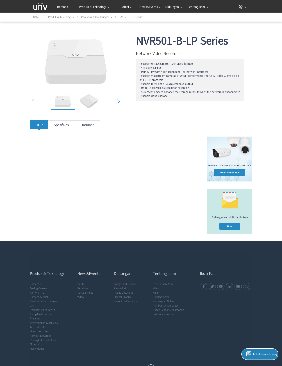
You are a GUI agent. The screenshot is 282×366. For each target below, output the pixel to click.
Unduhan (91, 126)
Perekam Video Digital (46, 292)
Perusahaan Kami (164, 266)
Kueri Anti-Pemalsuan (128, 283)
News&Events (150, 6)
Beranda (62, 6)
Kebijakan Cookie (202, 353)
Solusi (126, 6)
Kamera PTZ (40, 274)
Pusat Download (126, 274)
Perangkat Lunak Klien (46, 322)
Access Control (42, 309)
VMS (35, 287)
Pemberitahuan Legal (166, 287)
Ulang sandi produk (127, 266)
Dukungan (173, 6)
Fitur (42, 126)
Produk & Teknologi (94, 6)
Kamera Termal (42, 279)
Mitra (157, 270)
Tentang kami (197, 6)
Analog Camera (42, 270)
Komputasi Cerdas (44, 317)
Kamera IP (39, 266)
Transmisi (38, 300)
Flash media (40, 330)
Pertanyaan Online (165, 283)
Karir (157, 274)
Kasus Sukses (88, 274)
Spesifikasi (65, 126)
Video (83, 279)
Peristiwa (85, 270)
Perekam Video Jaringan (47, 283)
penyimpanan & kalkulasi (47, 304)
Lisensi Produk (124, 279)
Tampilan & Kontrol (44, 296)
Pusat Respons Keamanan (170, 292)
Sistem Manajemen (165, 296)
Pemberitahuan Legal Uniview (231, 353)
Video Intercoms (42, 313)
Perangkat (122, 270)
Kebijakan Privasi (180, 353)
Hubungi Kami (162, 279)
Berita (83, 266)
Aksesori (38, 326)
